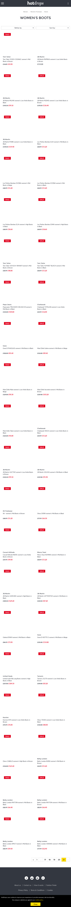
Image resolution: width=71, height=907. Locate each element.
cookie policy (39, 900)
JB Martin (40, 57)
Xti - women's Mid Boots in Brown (14, 513)
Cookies (50, 890)
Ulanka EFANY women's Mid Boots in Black (16, 637)
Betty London (42, 759)
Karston (6, 717)
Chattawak (41, 304)
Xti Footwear (7, 511)
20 (59, 860)
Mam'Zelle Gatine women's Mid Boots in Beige (52, 348)
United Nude (7, 676)
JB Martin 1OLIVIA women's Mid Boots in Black (52, 472)
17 (45, 860)
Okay (35, 904)
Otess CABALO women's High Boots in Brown (18, 761)
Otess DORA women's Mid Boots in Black (50, 513)
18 (50, 860)
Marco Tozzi (41, 552)
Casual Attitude (9, 552)
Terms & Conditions (37, 890)
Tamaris (40, 676)
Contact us (27, 885)
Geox (5, 346)
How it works (39, 885)
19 (54, 860)
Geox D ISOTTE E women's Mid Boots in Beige (52, 637)
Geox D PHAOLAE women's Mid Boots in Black (18, 348)
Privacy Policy (23, 890)
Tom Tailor (7, 57)
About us (17, 885)
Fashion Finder (51, 885)
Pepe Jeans (7, 304)
